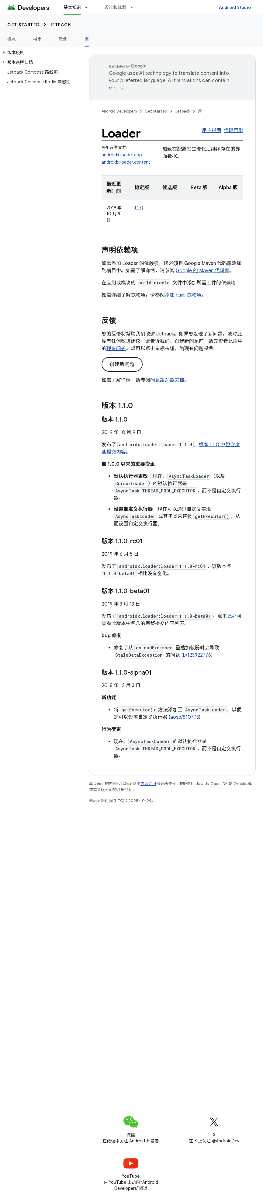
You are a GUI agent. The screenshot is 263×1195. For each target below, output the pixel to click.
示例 (63, 39)
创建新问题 (122, 364)
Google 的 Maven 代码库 (202, 271)
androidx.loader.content (126, 162)
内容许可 (148, 783)
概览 (11, 39)
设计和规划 (115, 7)
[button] (39, 52)
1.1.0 (138, 207)
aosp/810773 (184, 717)
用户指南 (211, 130)
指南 (37, 39)
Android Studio (235, 7)
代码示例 (233, 130)
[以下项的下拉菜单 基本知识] (89, 7)
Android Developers (119, 111)
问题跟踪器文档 (167, 380)
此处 (232, 616)
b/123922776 (197, 655)
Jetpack (60, 24)
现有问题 (116, 349)
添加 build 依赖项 (183, 295)
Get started (23, 24)
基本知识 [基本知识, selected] (72, 7)
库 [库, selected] (87, 39)
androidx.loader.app (122, 155)
